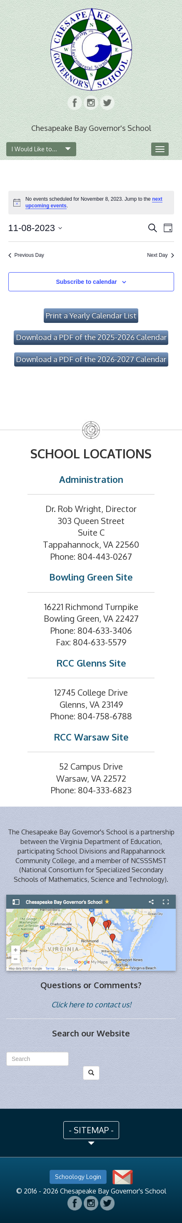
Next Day (160, 255)
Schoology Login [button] (78, 1176)
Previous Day (26, 255)
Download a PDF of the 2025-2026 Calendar (91, 337)
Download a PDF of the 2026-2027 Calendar (91, 359)
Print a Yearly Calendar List (91, 315)
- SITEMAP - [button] (91, 1130)
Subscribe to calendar (86, 281)
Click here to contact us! (91, 1004)
